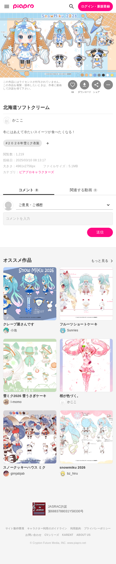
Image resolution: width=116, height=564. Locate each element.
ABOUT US (83, 534)
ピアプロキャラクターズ (36, 172)
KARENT (67, 534)
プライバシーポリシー (97, 528)
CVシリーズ (51, 534)
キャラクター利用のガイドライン (47, 528)
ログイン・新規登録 (95, 6)
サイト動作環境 (14, 528)
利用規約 (75, 528)
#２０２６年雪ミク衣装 (22, 143)
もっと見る (102, 261)
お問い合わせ (33, 534)
